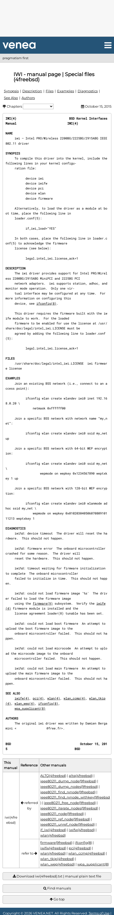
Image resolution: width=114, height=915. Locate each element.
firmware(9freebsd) (56, 842)
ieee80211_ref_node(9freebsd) (65, 819)
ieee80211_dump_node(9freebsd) (68, 781)
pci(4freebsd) (80, 848)
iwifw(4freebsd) (82, 830)
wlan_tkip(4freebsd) (57, 859)
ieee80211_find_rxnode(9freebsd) (68, 792)
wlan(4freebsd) (53, 835)
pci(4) (38, 698)
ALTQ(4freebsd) (53, 775)
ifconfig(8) (46, 303)
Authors (28, 98)
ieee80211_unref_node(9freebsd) (67, 824)
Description (32, 91)
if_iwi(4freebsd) (53, 830)
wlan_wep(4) (25, 703)
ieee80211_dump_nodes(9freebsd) (69, 786)
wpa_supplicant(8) (30, 708)
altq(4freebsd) (81, 775)
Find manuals (57, 888)
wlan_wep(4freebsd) (57, 864)
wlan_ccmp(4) (74, 698)
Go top (57, 899)
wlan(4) (53, 698)
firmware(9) (43, 603)
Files (49, 91)
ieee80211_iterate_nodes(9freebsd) (69, 808)
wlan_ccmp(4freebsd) (86, 853)
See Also (11, 98)
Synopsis (11, 91)
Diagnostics (88, 91)
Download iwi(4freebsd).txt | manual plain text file (57, 876)
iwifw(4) (22, 698)
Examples (65, 91)
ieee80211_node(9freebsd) (62, 814)
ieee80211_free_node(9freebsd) (70, 803)
